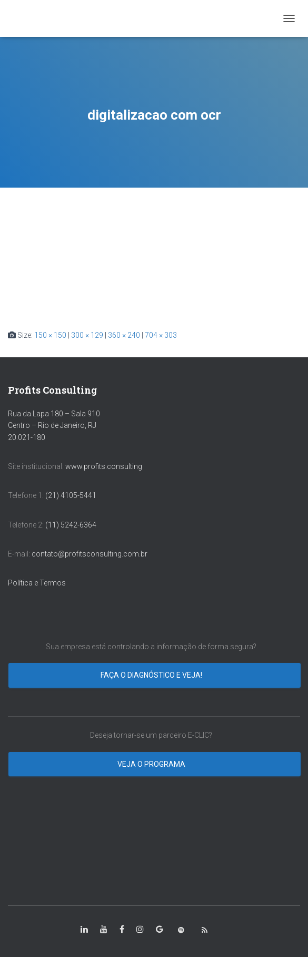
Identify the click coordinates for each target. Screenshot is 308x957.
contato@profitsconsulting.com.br (89, 554)
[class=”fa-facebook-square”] (122, 929)
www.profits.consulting (103, 466)
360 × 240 (124, 335)
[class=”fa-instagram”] (140, 929)
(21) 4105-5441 (70, 495)
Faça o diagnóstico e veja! (152, 675)
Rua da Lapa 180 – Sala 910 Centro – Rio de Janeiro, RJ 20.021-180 (54, 425)
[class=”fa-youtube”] (104, 929)
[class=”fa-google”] (159, 929)
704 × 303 (161, 335)
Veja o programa (152, 764)
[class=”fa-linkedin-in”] (84, 929)
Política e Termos (37, 583)
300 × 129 (87, 335)
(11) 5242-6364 (71, 525)
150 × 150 (50, 335)
